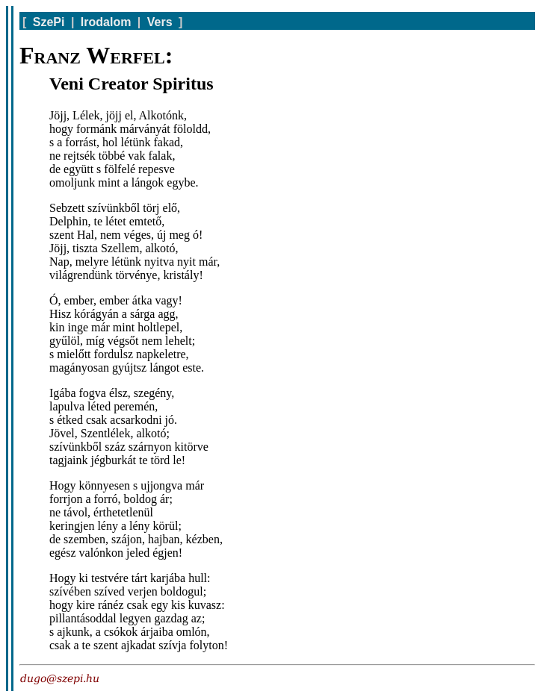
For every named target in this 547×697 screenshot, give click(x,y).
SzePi (49, 22)
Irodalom (106, 22)
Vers (160, 22)
